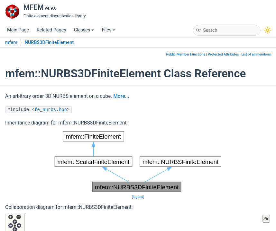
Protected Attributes (223, 54)
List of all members (256, 54)
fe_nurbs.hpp (50, 109)
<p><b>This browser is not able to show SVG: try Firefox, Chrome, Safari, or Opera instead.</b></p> (138, 161)
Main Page (18, 30)
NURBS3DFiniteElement (49, 42)
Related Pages (51, 30)
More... (121, 96)
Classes (84, 30)
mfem (11, 42)
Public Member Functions (185, 54)
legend (138, 197)
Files (108, 30)
